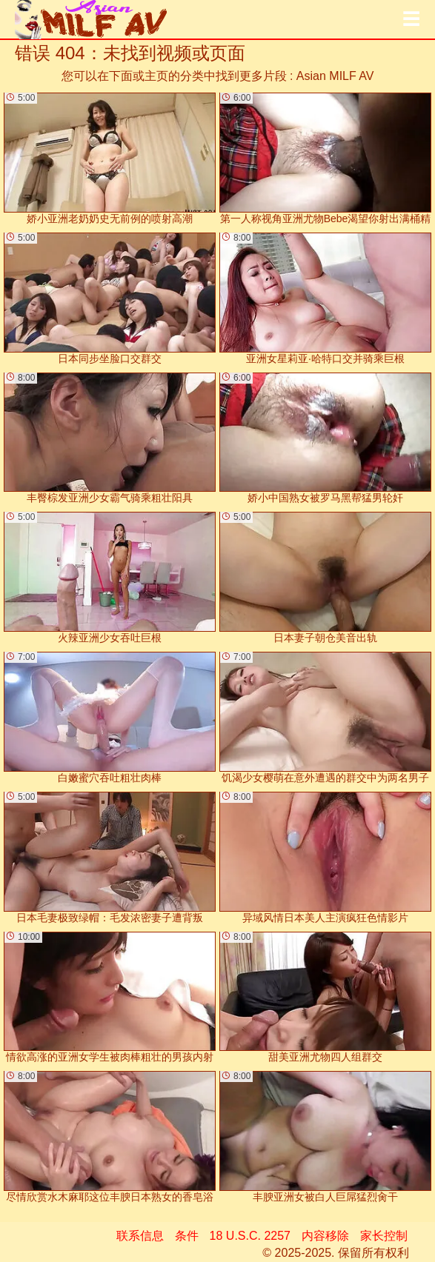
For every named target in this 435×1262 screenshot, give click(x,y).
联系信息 (140, 1235)
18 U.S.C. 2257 (250, 1235)
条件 (187, 1235)
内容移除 (325, 1235)
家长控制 (384, 1235)
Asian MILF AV (335, 76)
